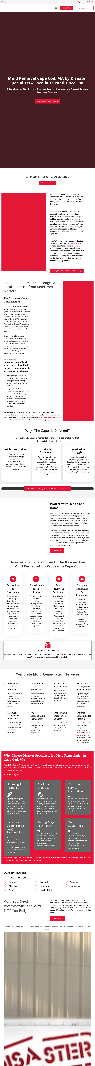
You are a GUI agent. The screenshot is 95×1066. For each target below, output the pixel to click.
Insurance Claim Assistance (47, 650)
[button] (56, 8)
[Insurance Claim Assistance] (47, 645)
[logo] (14, 7)
